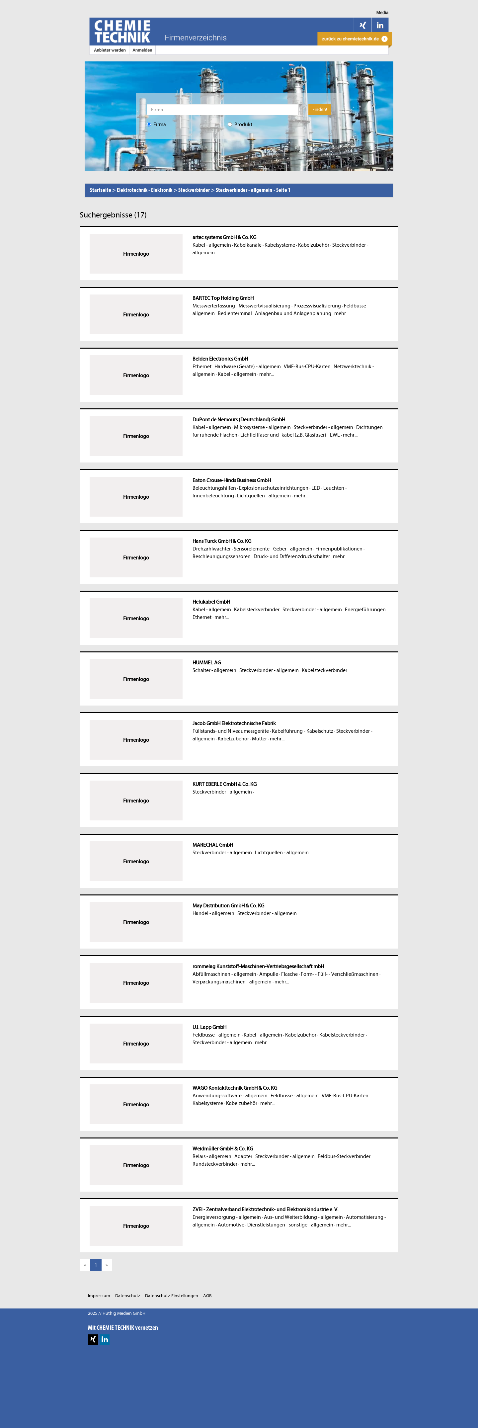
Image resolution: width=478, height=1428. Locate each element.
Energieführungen (365, 610)
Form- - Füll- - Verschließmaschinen (339, 974)
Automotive (231, 1225)
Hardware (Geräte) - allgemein (247, 367)
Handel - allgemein (213, 913)
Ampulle (268, 974)
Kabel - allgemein (212, 245)
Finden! (319, 109)
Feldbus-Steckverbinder (344, 1156)
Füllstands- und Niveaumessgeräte (231, 731)
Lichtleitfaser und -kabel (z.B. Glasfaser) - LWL (290, 435)
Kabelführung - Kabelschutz (302, 731)
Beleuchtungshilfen (214, 488)
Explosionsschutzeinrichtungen (273, 488)
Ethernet (202, 367)
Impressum (99, 1296)
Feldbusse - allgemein (217, 1035)
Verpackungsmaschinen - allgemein (232, 982)
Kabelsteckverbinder (256, 610)
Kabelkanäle (248, 245)
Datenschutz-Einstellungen (171, 1296)
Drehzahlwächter (212, 549)
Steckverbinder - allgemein (323, 427)
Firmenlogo (136, 254)
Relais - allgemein (212, 1156)
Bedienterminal (235, 313)
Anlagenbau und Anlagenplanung (293, 313)
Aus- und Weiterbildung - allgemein (303, 1217)
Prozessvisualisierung (317, 306)
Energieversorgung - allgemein (227, 1217)
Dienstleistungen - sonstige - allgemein (290, 1225)
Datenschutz (127, 1296)
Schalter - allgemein (214, 670)
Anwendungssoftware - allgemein (230, 1096)
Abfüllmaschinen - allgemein (224, 974)
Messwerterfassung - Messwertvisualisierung (241, 306)
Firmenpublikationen (338, 549)
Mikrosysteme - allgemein (262, 427)
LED (315, 488)
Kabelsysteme (280, 245)
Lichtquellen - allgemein (264, 496)
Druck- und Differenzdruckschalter (292, 556)
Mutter (259, 739)
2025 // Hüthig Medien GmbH (116, 1313)
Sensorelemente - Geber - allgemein (273, 549)
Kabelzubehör (313, 245)
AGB (207, 1296)
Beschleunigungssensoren (222, 556)
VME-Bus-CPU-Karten (307, 367)
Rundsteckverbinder (215, 1164)
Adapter (243, 1156)
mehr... (341, 313)
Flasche (289, 974)
